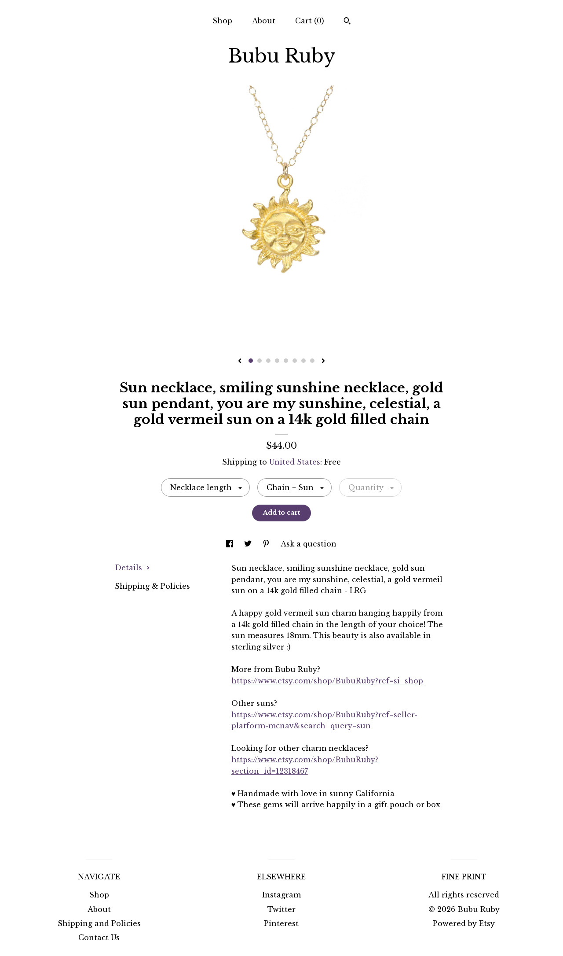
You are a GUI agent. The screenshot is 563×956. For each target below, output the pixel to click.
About (263, 20)
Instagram (281, 894)
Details (132, 567)
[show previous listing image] (240, 361)
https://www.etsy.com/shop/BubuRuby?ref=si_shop (327, 680)
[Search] (347, 22)
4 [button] (277, 360)
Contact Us (99, 937)
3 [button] (268, 360)
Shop (222, 20)
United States (294, 462)
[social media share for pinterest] (267, 543)
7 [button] (303, 360)
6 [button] (294, 360)
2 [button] (259, 360)
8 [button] (312, 360)
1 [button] (251, 360)
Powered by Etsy (464, 923)
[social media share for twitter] (249, 543)
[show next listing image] (323, 361)
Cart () (309, 20)
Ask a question (308, 543)
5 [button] (286, 360)
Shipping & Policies (152, 586)
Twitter (281, 909)
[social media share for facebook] (230, 543)
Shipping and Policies (99, 923)
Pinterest (281, 923)
